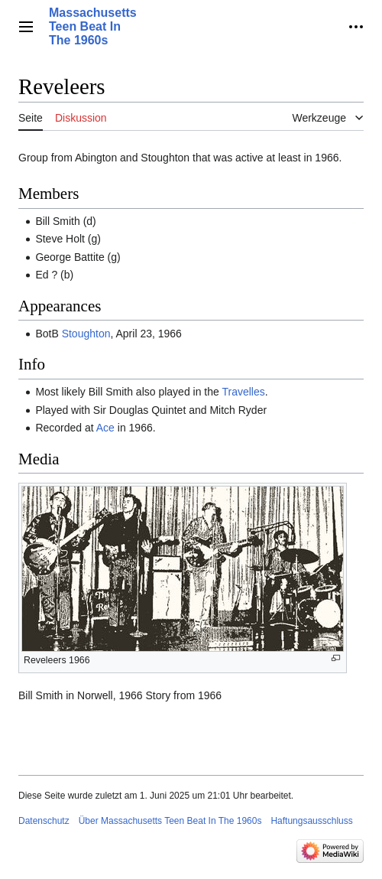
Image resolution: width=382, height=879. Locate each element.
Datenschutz (44, 821)
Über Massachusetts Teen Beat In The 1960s (170, 821)
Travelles (243, 392)
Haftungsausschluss (311, 821)
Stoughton (86, 333)
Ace (105, 428)
